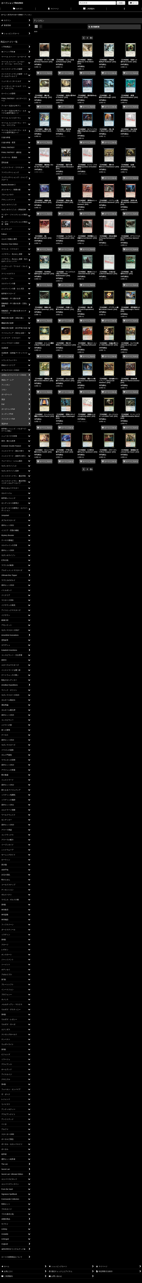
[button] (124, 9)
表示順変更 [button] (94, 27)
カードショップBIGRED (12, 3)
